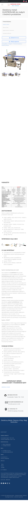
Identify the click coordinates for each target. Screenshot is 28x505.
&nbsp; (14, 152)
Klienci (2, 465)
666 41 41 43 (7, 450)
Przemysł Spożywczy (7, 21)
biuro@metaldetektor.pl (15, 402)
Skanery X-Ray (5, 27)
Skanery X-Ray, (18, 420)
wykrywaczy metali (4, 476)
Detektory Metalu (5, 45)
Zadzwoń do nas (14, 37)
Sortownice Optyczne (7, 33)
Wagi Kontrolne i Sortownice (8, 30)
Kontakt (2, 467)
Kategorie (10, 43)
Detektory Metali (6, 24)
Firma (2, 464)
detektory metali (6, 387)
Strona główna (4, 43)
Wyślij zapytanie (14, 41)
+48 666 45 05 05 (4, 1)
